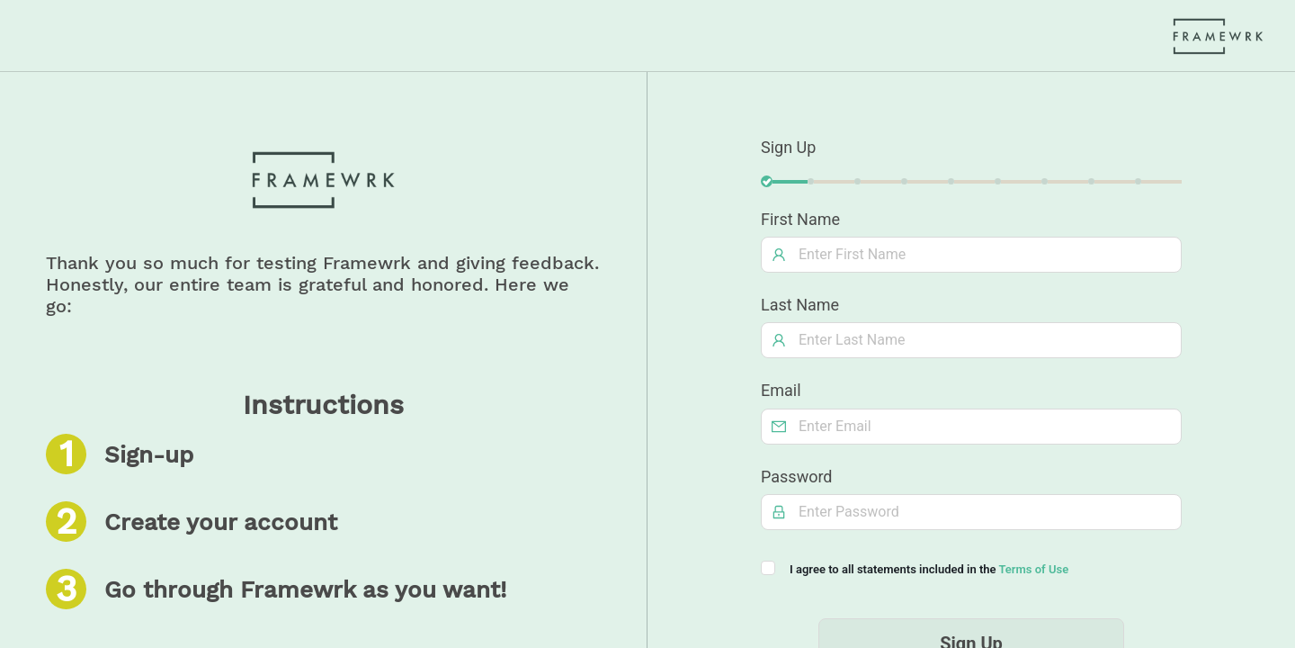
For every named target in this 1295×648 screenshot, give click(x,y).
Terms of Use (1032, 569)
